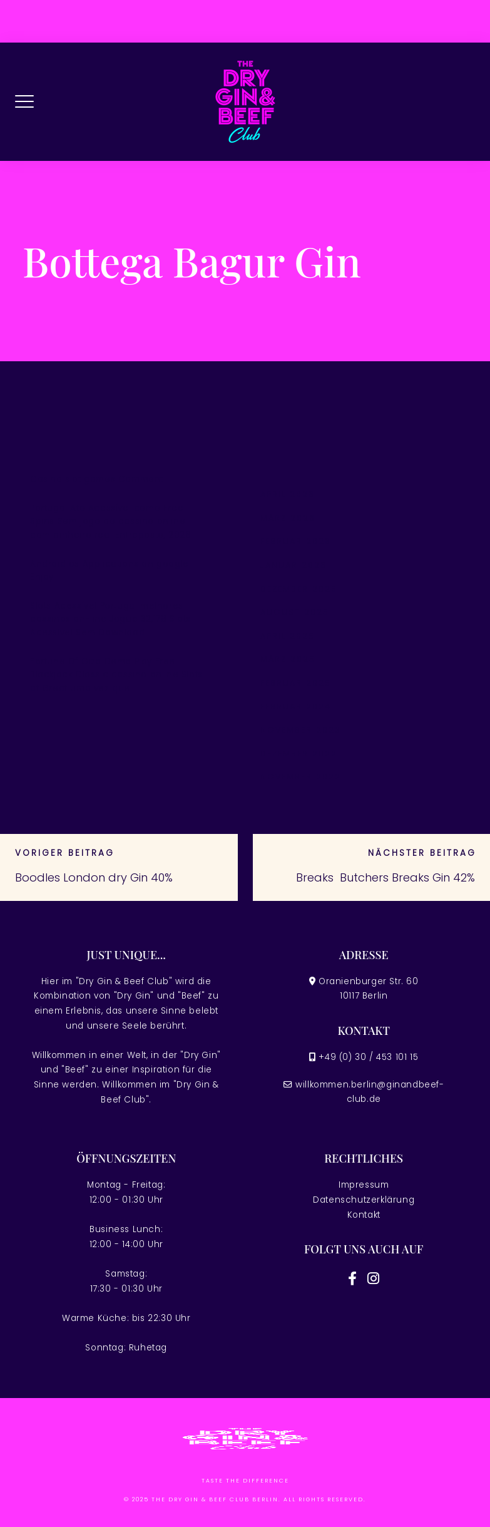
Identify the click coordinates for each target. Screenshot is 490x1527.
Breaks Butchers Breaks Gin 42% (385, 877)
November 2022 (300, 776)
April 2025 (287, 635)
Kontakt (363, 1215)
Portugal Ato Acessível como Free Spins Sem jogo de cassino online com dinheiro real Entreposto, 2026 (110, 521)
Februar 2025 (295, 682)
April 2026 (287, 494)
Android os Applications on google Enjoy (109, 571)
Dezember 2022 (298, 753)
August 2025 (294, 612)
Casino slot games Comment (96, 479)
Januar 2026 (293, 565)
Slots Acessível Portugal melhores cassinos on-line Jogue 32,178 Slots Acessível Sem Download (110, 619)
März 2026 (287, 518)
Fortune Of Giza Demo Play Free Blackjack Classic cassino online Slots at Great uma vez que (116, 675)
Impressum (364, 1185)
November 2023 (300, 729)
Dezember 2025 (298, 589)
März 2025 (287, 659)
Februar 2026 (295, 541)
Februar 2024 (295, 706)
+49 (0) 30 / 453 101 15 (368, 1057)
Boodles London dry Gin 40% (94, 877)
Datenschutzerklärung (363, 1200)
